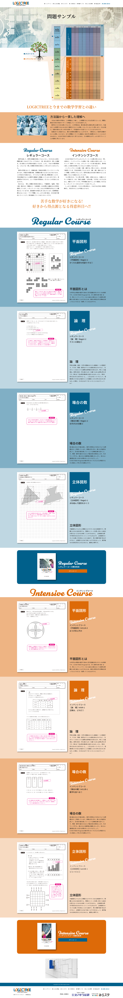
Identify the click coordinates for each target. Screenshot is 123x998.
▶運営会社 (28, 994)
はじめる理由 (57, 3)
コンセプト (65, 3)
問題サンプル (81, 3)
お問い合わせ (106, 3)
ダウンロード (73, 571)
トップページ (48, 3)
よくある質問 (90, 3)
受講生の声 (97, 3)
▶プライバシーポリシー (19, 994)
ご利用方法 (72, 3)
